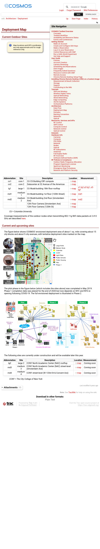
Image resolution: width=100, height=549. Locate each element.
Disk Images (58, 69)
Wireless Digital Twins (62, 93)
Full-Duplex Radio (60, 154)
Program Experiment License (65, 164)
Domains (57, 112)
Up (67, 19)
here (24, 218)
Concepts (57, 33)
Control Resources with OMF (65, 52)
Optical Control (59, 131)
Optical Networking (61, 96)
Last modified (85, 385)
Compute (57, 139)
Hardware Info (57, 135)
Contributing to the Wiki (63, 87)
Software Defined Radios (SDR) (66, 158)
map (73, 181)
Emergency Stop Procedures (65, 168)
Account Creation (60, 62)
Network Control (60, 129)
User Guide (55, 58)
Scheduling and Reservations (65, 66)
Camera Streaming (61, 64)
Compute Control (60, 127)
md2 (80, 199)
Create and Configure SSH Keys (66, 46)
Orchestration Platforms (63, 104)
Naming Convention (61, 114)
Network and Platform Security (66, 170)
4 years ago (94, 385)
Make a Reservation (61, 48)
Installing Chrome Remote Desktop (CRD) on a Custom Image (75, 79)
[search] (79, 7)
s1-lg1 (81, 187)
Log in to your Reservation (64, 50)
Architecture (11, 19)
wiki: (3, 19)
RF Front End (59, 156)
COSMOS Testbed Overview (62, 31)
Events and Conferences (63, 40)
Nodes (56, 145)
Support (57, 85)
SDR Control (58, 125)
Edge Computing (60, 100)
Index (86, 19)
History (95, 19)
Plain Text (50, 399)
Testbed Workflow (61, 35)
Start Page (76, 19)
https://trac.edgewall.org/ (88, 405)
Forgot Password (74, 10)
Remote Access (60, 75)
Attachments (12, 387)
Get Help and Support (62, 56)
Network (57, 143)
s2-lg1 (87, 187)
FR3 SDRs (57, 141)
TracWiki (72, 392)
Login (61, 10)
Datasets (54, 133)
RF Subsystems (60, 149)
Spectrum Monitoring (62, 166)
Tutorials (54, 89)
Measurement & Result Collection (67, 81)
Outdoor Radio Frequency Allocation (68, 162)
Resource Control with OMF (64, 73)
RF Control (58, 122)
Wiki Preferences (91, 10)
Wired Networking (60, 98)
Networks (57, 116)
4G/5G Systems (60, 102)
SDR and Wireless (60, 91)
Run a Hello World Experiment (65, 54)
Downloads (91, 14)
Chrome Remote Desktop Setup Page (68, 77)
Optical (56, 118)
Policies (57, 60)
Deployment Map (60, 110)
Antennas (57, 152)
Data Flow (57, 108)
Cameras (57, 137)
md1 (80, 194)
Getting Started (57, 42)
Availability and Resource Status (66, 37)
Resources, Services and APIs (63, 120)
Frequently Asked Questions (64, 71)
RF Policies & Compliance (61, 160)
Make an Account (60, 44)
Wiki (78, 14)
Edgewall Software (29, 405)
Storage (57, 83)
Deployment (23, 19)
